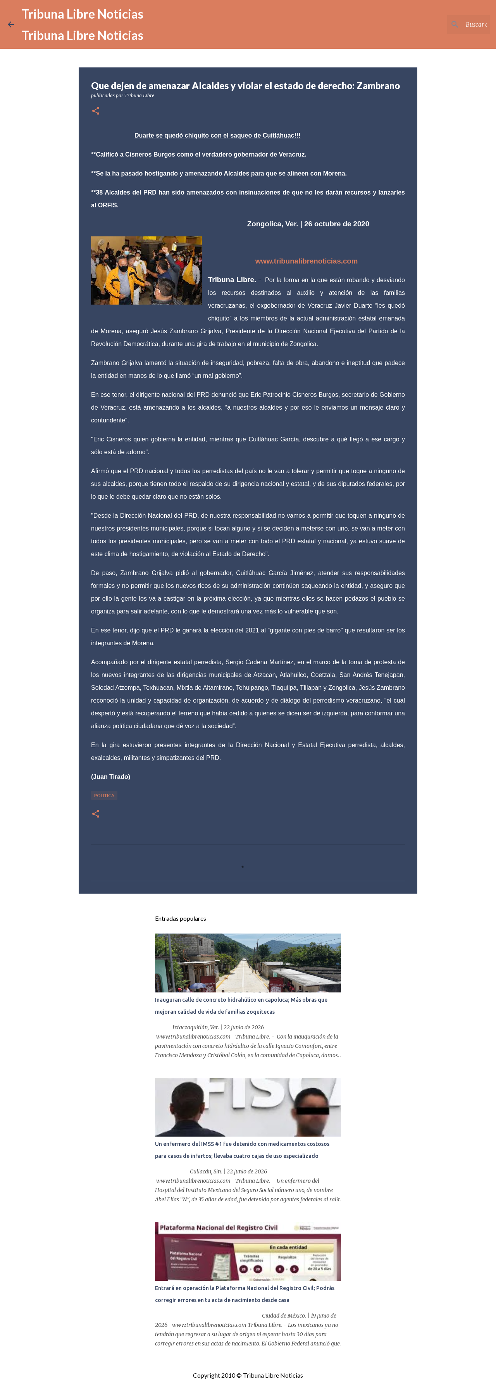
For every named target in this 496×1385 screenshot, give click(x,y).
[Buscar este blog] (449, 24)
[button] (95, 111)
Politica (104, 795)
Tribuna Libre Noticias (82, 13)
